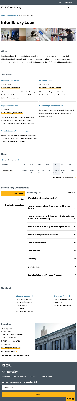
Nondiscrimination (20, 376)
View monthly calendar (63, 177)
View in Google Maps (11, 341)
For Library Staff (46, 376)
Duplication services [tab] (14, 205)
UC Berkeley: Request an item (51, 106)
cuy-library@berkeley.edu (10, 87)
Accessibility (6, 376)
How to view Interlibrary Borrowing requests (49, 226)
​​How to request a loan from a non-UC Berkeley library (50, 206)
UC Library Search (68, 110)
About (60, 2)
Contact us (33, 376)
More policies (34, 267)
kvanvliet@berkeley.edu (62, 305)
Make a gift (69, 2)
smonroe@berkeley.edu (24, 311)
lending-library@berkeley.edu (50, 87)
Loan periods (34, 250)
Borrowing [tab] (19, 193)
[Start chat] (70, 399)
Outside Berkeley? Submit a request (16, 131)
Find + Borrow (13, 15)
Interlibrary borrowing (10, 80)
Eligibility (32, 259)
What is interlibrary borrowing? (42, 198)
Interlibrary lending (47, 80)
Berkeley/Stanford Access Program (45, 275)
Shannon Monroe (23, 296)
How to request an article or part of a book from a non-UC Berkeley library (51, 216)
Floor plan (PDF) (8, 351)
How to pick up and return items (43, 234)
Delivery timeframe (37, 242)
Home (3, 15)
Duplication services (9, 106)
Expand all (71, 192)
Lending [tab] (20, 199)
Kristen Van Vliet (60, 296)
